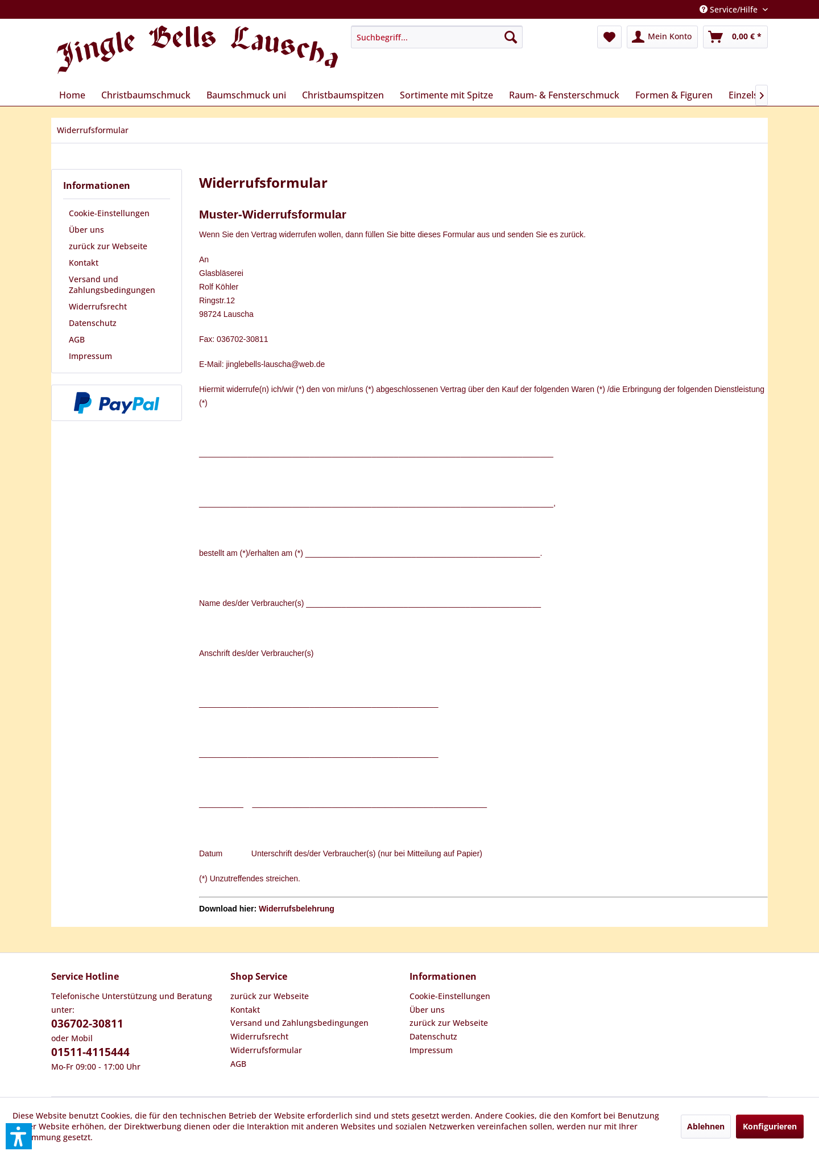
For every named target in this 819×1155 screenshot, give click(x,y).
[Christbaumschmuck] (145, 95)
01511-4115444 (90, 1052)
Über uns (86, 229)
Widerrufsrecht (98, 306)
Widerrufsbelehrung (296, 908)
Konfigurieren (770, 1126)
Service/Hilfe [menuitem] (730, 9)
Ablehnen (706, 1126)
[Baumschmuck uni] (246, 95)
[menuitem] (437, 37)
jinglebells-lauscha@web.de (275, 364)
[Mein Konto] (662, 37)
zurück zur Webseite (108, 246)
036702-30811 (87, 1023)
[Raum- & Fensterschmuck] (564, 95)
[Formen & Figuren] (674, 95)
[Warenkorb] (735, 37)
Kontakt (83, 262)
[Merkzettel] (609, 37)
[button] (19, 1136)
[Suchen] (511, 37)
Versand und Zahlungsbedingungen (112, 284)
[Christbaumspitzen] (343, 95)
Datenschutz (93, 322)
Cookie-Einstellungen (109, 213)
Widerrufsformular (266, 1050)
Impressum (90, 355)
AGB (77, 339)
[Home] (72, 95)
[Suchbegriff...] (437, 37)
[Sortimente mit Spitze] (446, 95)
